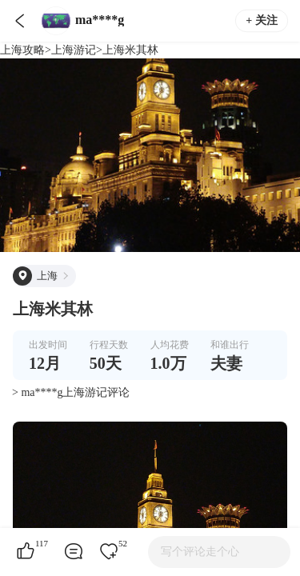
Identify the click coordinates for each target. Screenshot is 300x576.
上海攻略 (22, 50)
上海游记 (73, 50)
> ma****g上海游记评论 (71, 392)
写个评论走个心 (200, 552)
